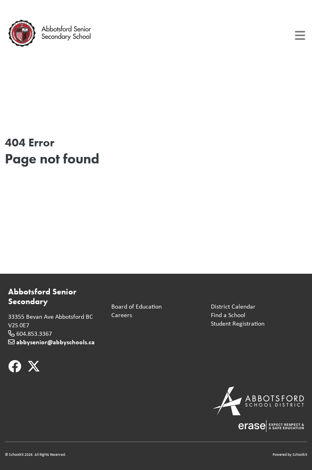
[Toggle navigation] (300, 35)
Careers (120, 315)
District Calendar (232, 307)
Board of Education (135, 307)
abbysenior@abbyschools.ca (55, 341)
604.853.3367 (34, 333)
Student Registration (236, 324)
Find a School (226, 315)
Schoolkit (299, 454)
